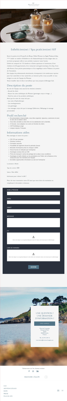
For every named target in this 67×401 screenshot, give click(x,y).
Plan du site (8, 396)
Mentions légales (10, 388)
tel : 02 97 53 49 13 (45, 338)
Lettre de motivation (13, 248)
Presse (6, 394)
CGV (5, 386)
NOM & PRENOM (12, 190)
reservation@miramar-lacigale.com (44, 340)
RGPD (5, 391)
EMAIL (9, 198)
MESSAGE (10, 216)
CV (8, 231)
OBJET (9, 207)
